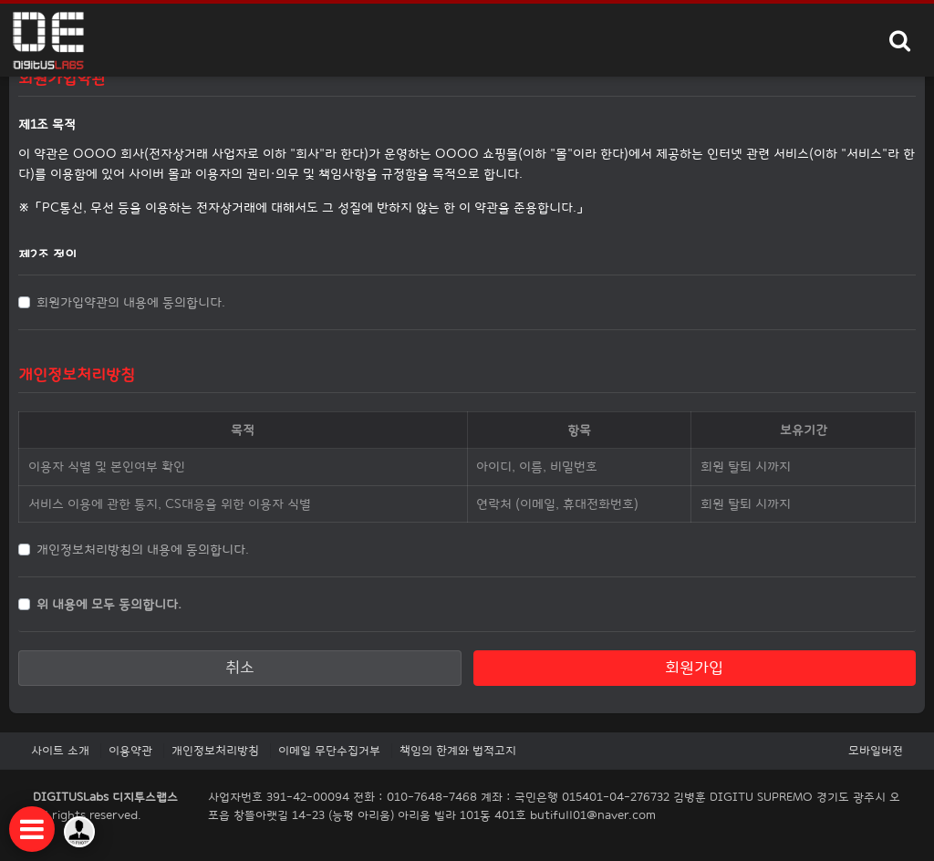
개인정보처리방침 (215, 750)
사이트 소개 (60, 750)
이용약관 (130, 750)
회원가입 (694, 667)
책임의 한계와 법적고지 (458, 750)
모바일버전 (875, 750)
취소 (239, 667)
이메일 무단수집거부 (329, 750)
